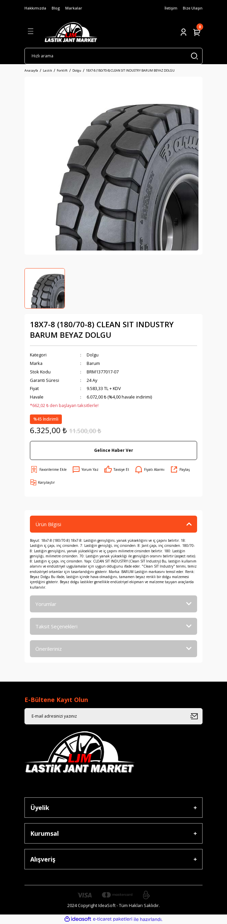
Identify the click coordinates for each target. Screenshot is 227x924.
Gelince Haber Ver (113, 450)
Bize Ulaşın (193, 8)
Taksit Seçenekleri (56, 626)
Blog (56, 8)
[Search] (113, 56)
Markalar (73, 8)
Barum (93, 363)
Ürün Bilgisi (48, 524)
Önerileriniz (48, 648)
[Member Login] (183, 32)
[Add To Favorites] (48, 469)
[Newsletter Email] (113, 716)
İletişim (170, 8)
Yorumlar (45, 603)
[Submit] (196, 716)
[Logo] (71, 32)
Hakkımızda (35, 8)
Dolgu (93, 355)
